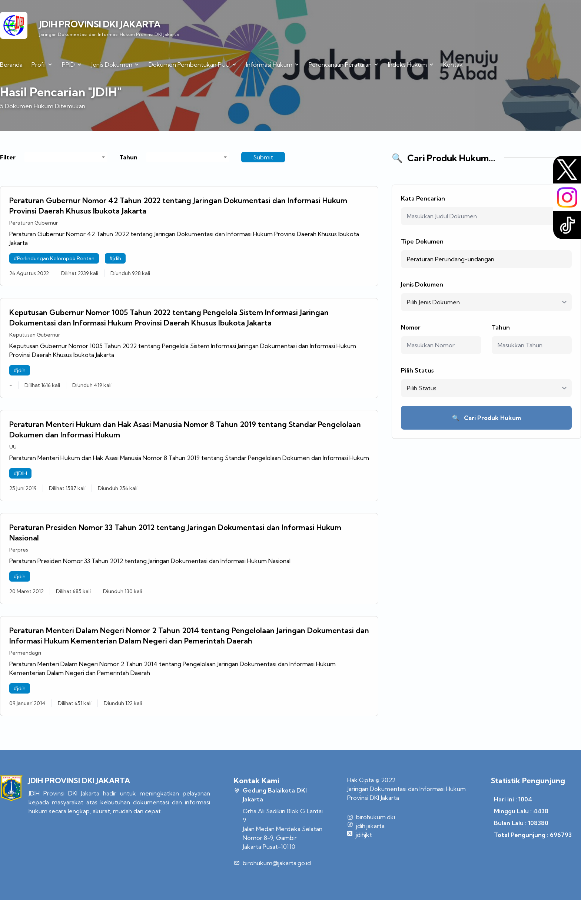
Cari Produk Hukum (486, 417)
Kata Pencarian (423, 198)
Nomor (411, 327)
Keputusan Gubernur (34, 334)
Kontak (453, 64)
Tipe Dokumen (422, 241)
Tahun (128, 157)
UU (13, 446)
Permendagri (25, 652)
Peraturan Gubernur (33, 222)
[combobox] (65, 157)
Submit (263, 157)
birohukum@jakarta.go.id (277, 863)
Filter (8, 157)
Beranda (11, 64)
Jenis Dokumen (422, 284)
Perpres (18, 549)
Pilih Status (417, 370)
